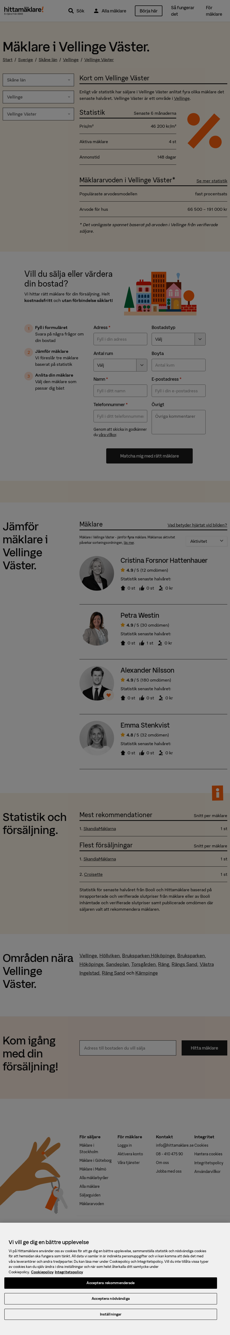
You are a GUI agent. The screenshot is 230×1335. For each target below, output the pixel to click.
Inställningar (111, 1319)
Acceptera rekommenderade (110, 1287)
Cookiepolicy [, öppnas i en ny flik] (42, 1277)
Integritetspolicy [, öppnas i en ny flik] (69, 1277)
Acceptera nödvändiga (111, 1303)
